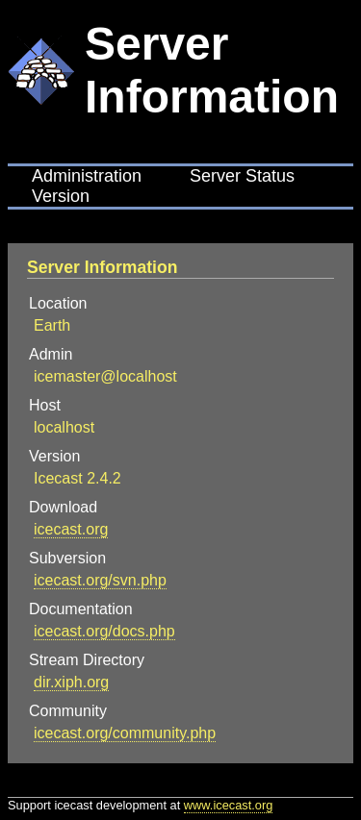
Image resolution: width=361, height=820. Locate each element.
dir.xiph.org (71, 682)
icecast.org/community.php (125, 733)
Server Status (242, 176)
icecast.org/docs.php (104, 631)
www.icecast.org (228, 805)
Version (61, 196)
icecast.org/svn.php (100, 580)
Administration (87, 176)
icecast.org (71, 529)
